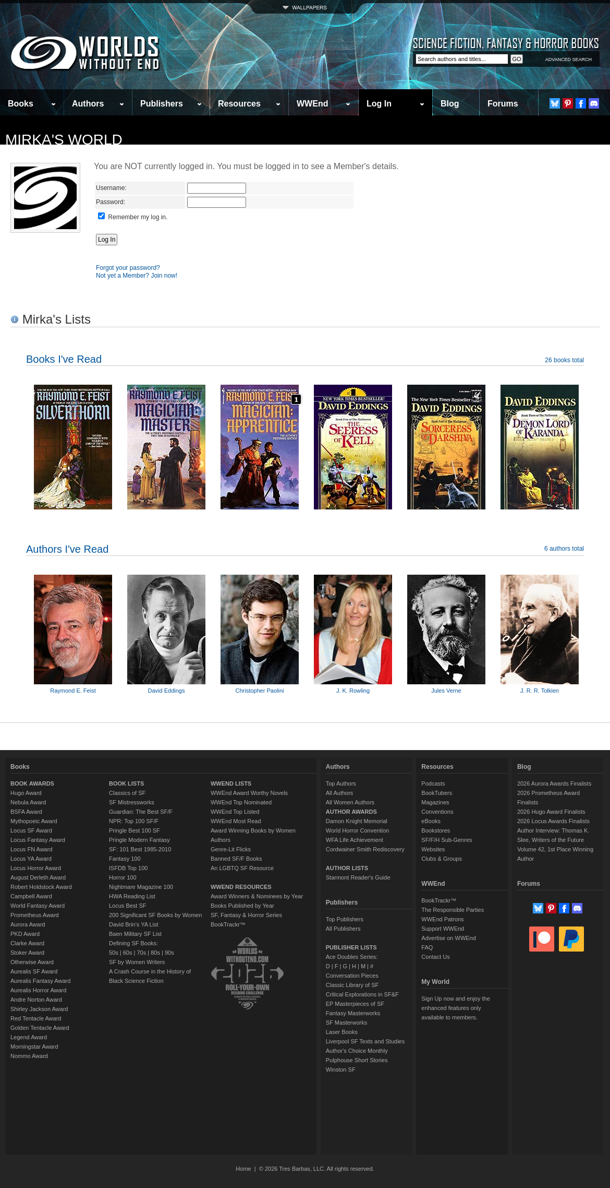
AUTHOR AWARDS (351, 812)
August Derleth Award (38, 877)
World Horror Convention (357, 830)
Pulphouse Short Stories (357, 1060)
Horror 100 (123, 877)
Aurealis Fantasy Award (40, 981)
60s (127, 952)
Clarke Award (27, 943)
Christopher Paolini (260, 690)
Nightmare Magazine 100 (141, 887)
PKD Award (25, 934)
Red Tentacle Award (35, 1018)
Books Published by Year (242, 905)
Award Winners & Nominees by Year (257, 896)
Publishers (161, 103)
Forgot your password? (128, 267)
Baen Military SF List (135, 934)
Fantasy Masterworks (353, 1013)
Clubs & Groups (441, 859)
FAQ (427, 947)
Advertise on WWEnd (448, 938)
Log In (379, 103)
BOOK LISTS (126, 783)
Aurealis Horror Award (38, 990)
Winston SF (341, 1069)
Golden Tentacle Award (39, 1028)
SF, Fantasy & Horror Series (246, 915)
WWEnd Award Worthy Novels (249, 793)
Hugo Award (26, 793)
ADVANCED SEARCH (568, 59)
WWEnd (312, 103)
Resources (239, 103)
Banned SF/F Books (236, 859)
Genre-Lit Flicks (231, 849)
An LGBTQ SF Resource (242, 868)
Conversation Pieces (352, 975)
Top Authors (341, 783)
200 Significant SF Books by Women (155, 915)
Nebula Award (28, 802)
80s (155, 952)
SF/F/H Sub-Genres (446, 840)
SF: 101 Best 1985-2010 (140, 849)
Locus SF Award (31, 830)
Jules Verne (446, 690)
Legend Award (28, 1037)
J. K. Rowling (353, 690)
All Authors (339, 793)
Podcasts (433, 783)
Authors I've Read (67, 549)
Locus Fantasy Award (37, 840)
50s (113, 952)
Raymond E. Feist (72, 690)
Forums (502, 103)
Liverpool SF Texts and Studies (365, 1041)
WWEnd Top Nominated (241, 802)
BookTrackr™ (228, 924)
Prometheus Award (34, 915)
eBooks (431, 821)
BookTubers (436, 793)
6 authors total (564, 548)
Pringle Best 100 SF (134, 830)
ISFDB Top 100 (128, 868)
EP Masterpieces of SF (355, 1004)
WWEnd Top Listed (235, 812)
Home (243, 1169)
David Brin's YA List (133, 924)
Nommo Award (29, 1056)
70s (141, 952)
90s (169, 952)
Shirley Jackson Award (39, 1009)
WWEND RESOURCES (241, 887)
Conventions (437, 812)
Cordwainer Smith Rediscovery (365, 849)
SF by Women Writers (137, 962)
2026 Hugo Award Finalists (551, 812)
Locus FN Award (31, 849)
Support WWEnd (442, 928)
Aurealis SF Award (33, 971)
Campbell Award (31, 896)
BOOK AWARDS (32, 783)
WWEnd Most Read (236, 821)
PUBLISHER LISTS (351, 947)
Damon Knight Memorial (356, 821)
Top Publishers (344, 919)
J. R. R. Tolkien (539, 690)
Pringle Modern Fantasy (139, 840)
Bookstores (435, 830)
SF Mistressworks (131, 802)
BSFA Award (26, 812)
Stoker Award (27, 952)
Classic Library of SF (352, 985)
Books (20, 103)
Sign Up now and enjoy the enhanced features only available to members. (455, 1007)
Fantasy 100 (125, 859)
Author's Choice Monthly (357, 1051)
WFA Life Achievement (354, 840)
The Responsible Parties (452, 910)
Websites (433, 849)
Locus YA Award (31, 859)
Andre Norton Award (36, 999)
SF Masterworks (346, 1022)
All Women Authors (350, 802)
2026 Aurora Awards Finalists (554, 783)
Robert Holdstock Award (41, 887)
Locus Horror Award (35, 868)
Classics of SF (127, 793)
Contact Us (435, 957)
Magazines (435, 802)
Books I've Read (64, 359)
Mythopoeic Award (33, 821)
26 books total (564, 360)
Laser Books (342, 1032)
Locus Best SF (128, 905)
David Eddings (166, 690)
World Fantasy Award (37, 905)
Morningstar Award (34, 1046)
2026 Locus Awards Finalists (553, 821)
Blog (450, 103)
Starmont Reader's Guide (358, 877)
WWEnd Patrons (442, 919)
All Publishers (343, 928)
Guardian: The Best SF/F (141, 812)
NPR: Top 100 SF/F (133, 821)
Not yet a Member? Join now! (136, 275)
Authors (88, 103)
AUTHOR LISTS (347, 868)
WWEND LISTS (231, 783)
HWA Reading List (132, 896)
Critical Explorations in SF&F (362, 994)
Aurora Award (27, 924)
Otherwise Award (32, 962)
